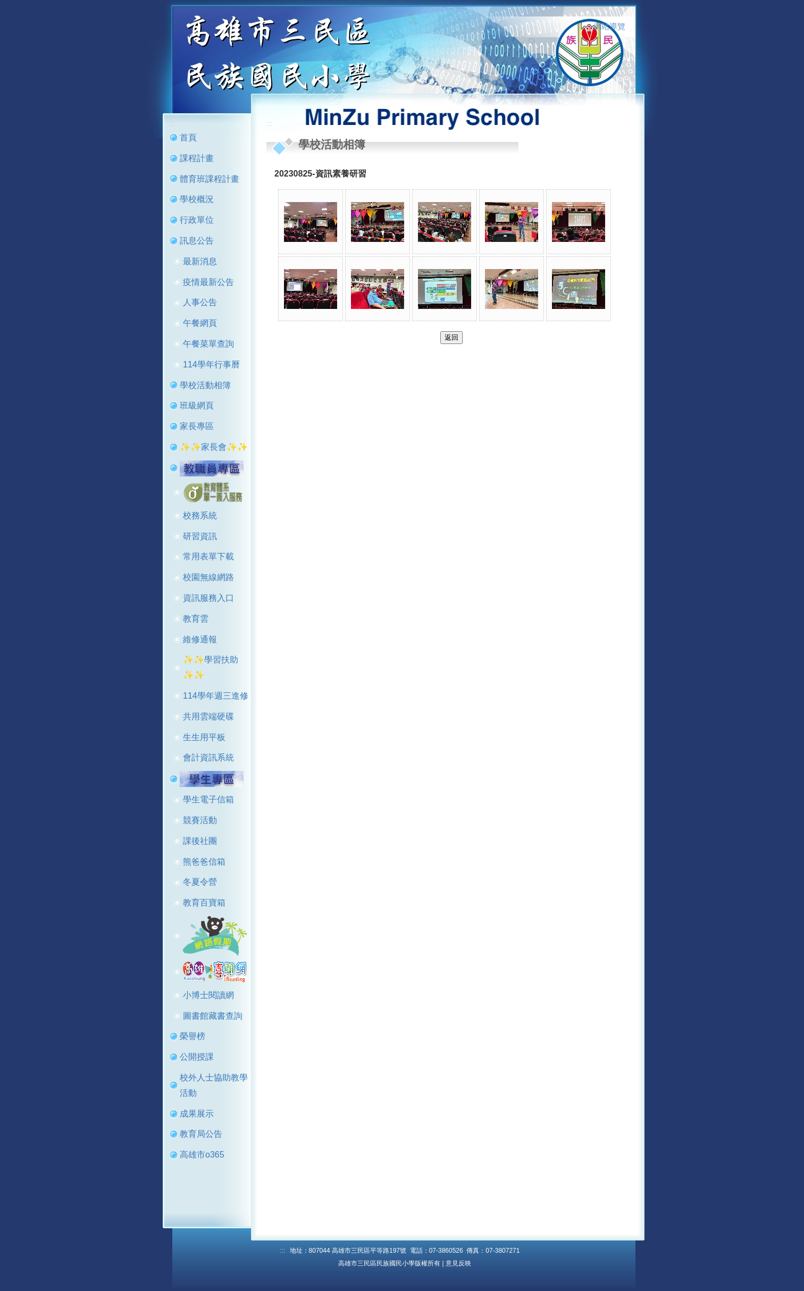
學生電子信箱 (208, 799)
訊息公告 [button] (197, 240)
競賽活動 (200, 820)
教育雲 (195, 618)
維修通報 (200, 639)
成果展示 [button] (197, 1113)
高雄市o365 (202, 1154)
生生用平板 (204, 737)
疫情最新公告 (208, 282)
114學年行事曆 (211, 364)
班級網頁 (197, 405)
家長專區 (197, 426)
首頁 (188, 137)
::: (583, 27)
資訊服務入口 (208, 597)
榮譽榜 (192, 1036)
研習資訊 (200, 536)
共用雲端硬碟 (208, 716)
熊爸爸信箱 (204, 861)
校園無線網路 (208, 577)
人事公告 (200, 302)
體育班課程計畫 (209, 178)
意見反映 (458, 1263)
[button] (212, 467)
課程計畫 (197, 158)
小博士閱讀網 (208, 995)
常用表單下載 (208, 556)
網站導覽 (609, 26)
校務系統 (200, 515)
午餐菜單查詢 (208, 343)
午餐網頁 (200, 323)
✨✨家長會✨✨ (214, 446)
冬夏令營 (200, 881)
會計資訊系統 (208, 757)
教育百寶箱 (204, 902)
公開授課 (197, 1056)
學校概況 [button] (197, 199)
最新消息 (200, 261)
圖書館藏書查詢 (212, 1015)
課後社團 (200, 840)
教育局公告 (201, 1133)
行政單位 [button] (197, 219)
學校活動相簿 (205, 385)
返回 (451, 337)
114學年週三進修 (215, 695)
